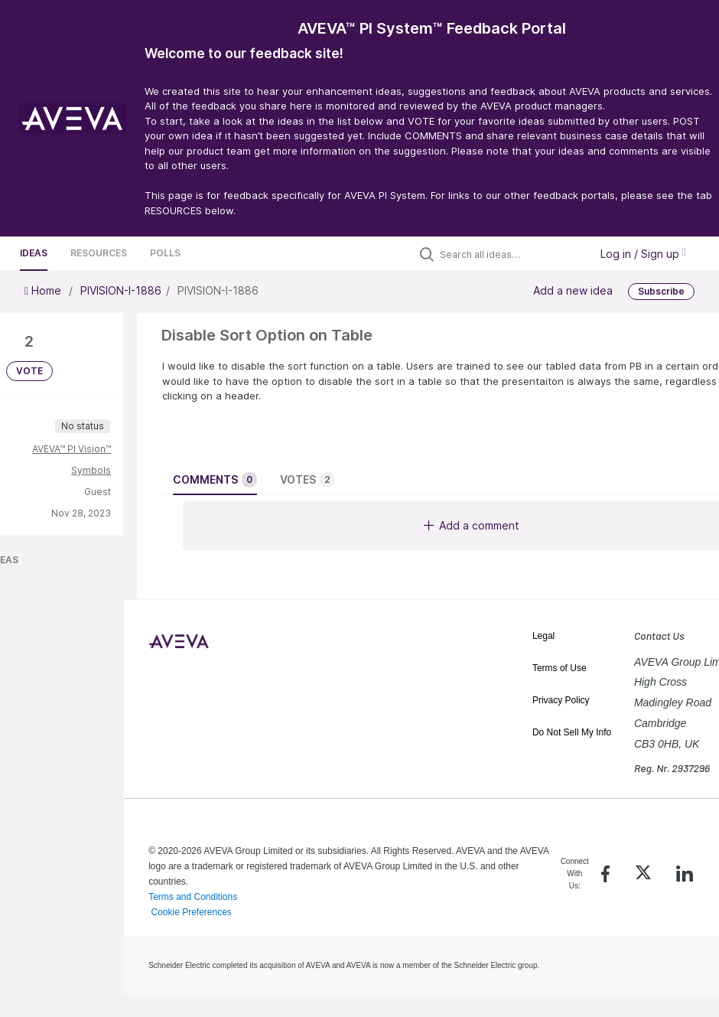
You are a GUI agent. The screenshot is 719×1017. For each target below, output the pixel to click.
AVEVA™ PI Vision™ (71, 449)
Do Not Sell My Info (571, 732)
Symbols (91, 470)
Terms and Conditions (192, 897)
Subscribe (661, 291)
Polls (165, 253)
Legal (543, 636)
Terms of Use (559, 668)
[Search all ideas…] (511, 254)
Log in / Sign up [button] (643, 253)
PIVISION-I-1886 (120, 290)
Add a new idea (573, 290)
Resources (98, 253)
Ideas (33, 253)
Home (44, 290)
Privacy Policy (561, 700)
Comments (215, 479)
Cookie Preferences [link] (191, 912)
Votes (307, 479)
